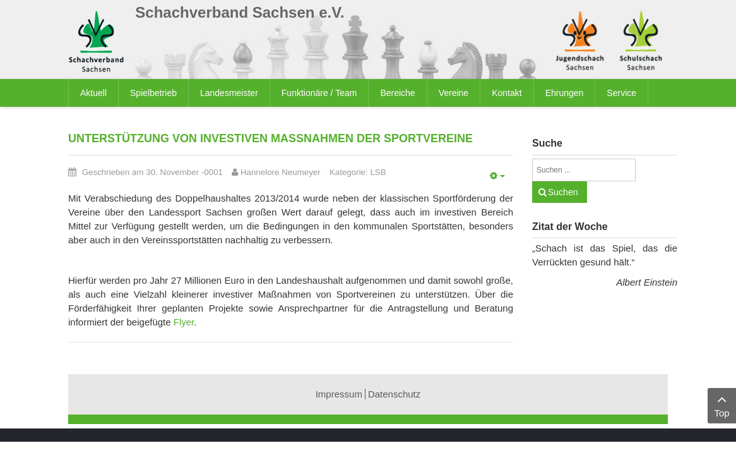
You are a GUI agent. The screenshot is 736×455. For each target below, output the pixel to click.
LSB (378, 172)
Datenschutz (394, 394)
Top (722, 404)
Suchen (563, 192)
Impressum (339, 394)
